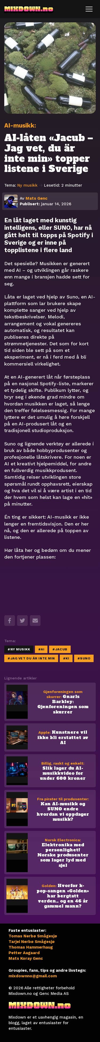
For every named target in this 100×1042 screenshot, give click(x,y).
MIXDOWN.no (28, 9)
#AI (41, 649)
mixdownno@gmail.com (33, 976)
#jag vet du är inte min (31, 658)
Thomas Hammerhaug (31, 947)
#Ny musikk (18, 649)
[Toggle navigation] (89, 9)
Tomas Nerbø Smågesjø (33, 936)
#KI (66, 658)
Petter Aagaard (24, 952)
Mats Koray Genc (26, 958)
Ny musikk (30, 185)
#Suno (84, 658)
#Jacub (59, 649)
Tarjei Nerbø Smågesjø (32, 941)
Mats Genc (36, 198)
